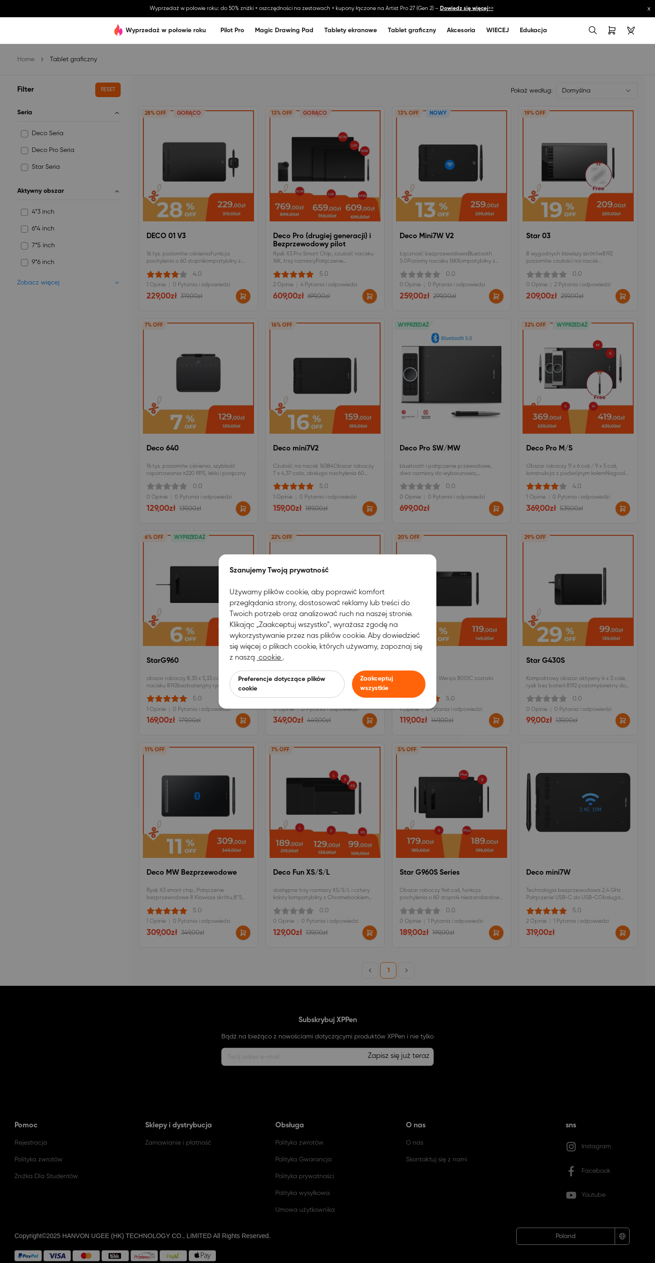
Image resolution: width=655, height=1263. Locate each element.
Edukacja (533, 30)
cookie (270, 657)
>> (467, 8)
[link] (24, 30)
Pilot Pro (232, 30)
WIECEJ (497, 30)
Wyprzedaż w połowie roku (166, 30)
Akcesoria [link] (461, 30)
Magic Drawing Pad (284, 30)
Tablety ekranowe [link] (350, 30)
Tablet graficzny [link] (412, 30)
